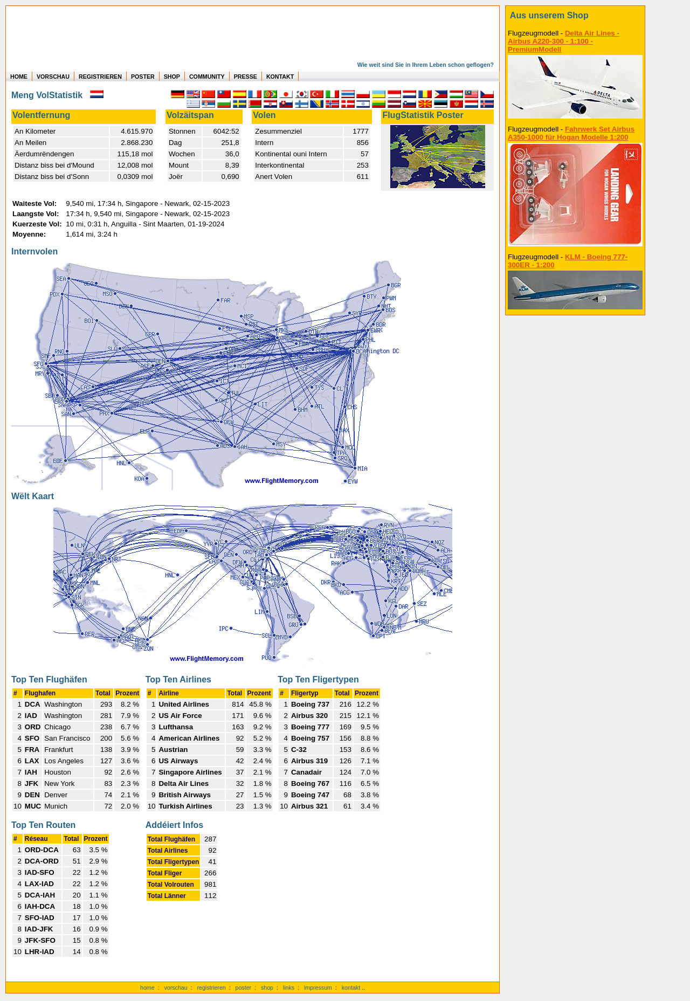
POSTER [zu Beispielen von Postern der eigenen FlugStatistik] (143, 76)
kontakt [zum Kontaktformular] (351, 987)
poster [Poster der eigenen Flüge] (244, 987)
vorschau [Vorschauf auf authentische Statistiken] (175, 987)
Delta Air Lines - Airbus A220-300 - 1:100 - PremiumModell (563, 41)
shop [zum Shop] (267, 987)
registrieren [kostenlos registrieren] (211, 987)
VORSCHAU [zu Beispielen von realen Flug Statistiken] (53, 76)
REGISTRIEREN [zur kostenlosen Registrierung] (100, 76)
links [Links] (288, 987)
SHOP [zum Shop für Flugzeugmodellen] (172, 76)
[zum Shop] (575, 15)
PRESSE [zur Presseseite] (245, 76)
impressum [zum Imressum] (318, 987)
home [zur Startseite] (147, 987)
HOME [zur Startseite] (18, 76)
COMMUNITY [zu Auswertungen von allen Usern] (207, 76)
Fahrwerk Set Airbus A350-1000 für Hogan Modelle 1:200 (571, 133)
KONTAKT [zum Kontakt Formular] (280, 76)
